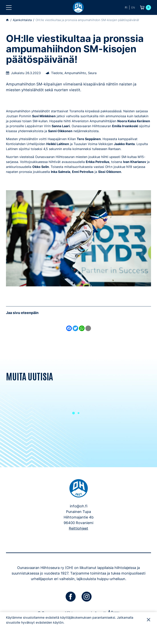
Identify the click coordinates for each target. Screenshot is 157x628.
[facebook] (71, 597)
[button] (9, 7)
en (133, 7)
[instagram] (87, 597)
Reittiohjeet (78, 528)
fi (126, 7)
